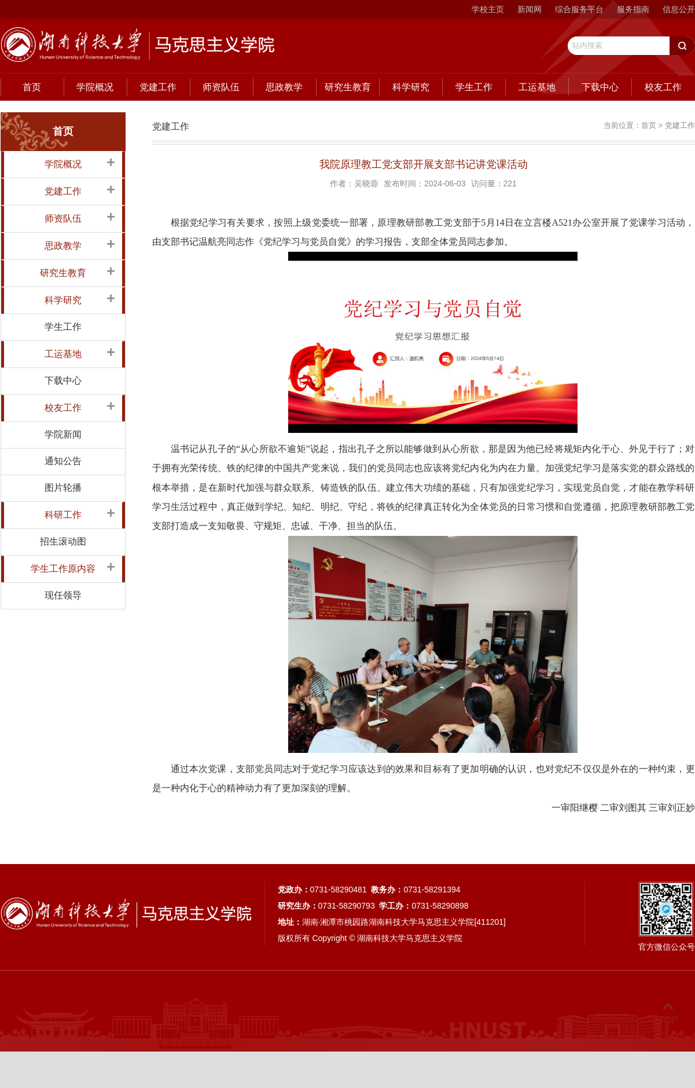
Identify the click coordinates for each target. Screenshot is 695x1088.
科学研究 (410, 87)
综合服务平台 (579, 9)
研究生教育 (348, 87)
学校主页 (488, 9)
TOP (668, 1013)
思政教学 (284, 87)
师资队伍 (221, 87)
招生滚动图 (63, 541)
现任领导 (63, 595)
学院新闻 (63, 434)
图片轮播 (63, 487)
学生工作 (473, 87)
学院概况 (94, 87)
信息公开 (679, 9)
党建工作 (157, 87)
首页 (32, 87)
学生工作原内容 (63, 569)
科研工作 (63, 515)
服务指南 (633, 9)
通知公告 (63, 461)
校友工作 (663, 87)
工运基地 (537, 87)
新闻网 (529, 9)
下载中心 (600, 87)
